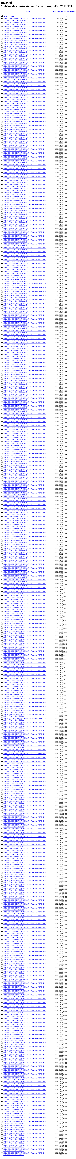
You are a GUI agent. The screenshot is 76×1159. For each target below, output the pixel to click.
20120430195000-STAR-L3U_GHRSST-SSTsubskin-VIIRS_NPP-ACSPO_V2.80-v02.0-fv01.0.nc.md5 (24, 490)
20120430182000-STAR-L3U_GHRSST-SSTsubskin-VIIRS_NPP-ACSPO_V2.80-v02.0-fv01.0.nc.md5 (24, 454)
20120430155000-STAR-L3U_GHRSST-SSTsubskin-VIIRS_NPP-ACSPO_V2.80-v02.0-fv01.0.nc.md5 (24, 395)
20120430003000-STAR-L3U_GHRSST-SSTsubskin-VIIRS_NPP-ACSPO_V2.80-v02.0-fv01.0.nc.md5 (24, 31)
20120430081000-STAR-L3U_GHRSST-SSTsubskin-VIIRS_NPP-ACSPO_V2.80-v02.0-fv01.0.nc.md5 (24, 213)
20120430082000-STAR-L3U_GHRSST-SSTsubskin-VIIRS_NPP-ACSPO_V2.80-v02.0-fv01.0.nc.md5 (24, 217)
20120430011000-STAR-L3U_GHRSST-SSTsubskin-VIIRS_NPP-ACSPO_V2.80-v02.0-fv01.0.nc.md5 (24, 47)
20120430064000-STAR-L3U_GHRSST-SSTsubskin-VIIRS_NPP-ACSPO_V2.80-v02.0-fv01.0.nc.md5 (24, 177)
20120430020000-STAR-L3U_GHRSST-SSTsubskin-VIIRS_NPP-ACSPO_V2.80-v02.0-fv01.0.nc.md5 (24, 67)
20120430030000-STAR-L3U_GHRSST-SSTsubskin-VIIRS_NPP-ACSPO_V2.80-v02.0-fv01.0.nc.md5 (24, 90)
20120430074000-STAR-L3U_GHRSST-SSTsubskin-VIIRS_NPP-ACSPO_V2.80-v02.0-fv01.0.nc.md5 (24, 201)
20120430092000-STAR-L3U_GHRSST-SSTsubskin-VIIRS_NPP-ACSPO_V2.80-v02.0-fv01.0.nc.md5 (24, 241)
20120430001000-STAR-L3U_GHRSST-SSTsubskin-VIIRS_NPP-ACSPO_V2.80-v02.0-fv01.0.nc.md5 (24, 23)
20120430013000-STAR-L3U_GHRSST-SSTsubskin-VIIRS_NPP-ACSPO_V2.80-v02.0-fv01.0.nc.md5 (24, 55)
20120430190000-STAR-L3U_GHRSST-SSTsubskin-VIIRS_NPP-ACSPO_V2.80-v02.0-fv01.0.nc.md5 (24, 470)
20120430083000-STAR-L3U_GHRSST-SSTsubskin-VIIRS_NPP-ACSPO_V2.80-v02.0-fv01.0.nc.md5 (24, 221)
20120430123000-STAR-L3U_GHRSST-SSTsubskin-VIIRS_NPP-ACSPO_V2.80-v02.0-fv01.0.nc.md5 (24, 316)
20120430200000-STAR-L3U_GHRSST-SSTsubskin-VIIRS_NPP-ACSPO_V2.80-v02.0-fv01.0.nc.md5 (24, 494)
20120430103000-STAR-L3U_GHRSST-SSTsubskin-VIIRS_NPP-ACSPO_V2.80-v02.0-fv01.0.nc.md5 (24, 268)
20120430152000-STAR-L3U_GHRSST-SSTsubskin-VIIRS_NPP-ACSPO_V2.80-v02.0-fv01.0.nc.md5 (24, 383)
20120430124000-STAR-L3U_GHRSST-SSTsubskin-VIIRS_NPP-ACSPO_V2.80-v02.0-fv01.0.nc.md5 (24, 320)
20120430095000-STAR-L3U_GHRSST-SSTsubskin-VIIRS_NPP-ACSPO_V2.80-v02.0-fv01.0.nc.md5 (24, 252)
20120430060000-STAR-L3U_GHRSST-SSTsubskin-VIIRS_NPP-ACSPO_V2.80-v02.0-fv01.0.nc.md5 (24, 162)
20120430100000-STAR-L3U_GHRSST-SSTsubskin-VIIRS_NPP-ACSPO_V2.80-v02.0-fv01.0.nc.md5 (24, 256)
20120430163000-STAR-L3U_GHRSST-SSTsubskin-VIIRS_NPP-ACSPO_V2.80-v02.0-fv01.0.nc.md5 (24, 411)
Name (28, 11)
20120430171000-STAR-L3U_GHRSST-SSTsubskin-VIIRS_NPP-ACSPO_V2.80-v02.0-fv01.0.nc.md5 (24, 426)
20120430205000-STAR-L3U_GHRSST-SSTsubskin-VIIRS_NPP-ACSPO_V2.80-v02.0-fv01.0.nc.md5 (24, 513)
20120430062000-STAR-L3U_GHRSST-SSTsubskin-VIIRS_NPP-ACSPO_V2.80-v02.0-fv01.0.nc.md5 (24, 169)
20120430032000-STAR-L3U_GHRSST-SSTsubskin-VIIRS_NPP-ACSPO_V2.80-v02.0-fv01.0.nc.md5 (24, 98)
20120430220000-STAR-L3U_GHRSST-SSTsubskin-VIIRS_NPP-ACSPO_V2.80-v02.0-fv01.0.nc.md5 (24, 541)
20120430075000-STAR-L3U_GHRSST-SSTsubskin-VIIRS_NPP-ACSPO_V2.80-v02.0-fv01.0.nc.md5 (24, 205)
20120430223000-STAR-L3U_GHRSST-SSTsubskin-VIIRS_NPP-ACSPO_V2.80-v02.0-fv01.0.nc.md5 (24, 553)
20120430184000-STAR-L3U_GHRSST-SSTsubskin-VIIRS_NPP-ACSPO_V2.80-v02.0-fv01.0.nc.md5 (24, 462)
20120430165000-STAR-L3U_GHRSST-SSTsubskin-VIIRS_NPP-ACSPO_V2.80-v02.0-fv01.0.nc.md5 (24, 418)
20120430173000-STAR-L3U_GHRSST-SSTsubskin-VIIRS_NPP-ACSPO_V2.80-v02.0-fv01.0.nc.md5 (24, 434)
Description (71, 11)
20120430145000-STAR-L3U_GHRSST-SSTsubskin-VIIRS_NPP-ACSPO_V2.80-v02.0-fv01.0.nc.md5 (24, 371)
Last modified (58, 11)
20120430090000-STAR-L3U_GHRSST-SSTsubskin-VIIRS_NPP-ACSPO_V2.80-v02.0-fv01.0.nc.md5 (24, 233)
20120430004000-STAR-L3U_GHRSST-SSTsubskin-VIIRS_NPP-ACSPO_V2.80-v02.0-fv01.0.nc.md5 (24, 35)
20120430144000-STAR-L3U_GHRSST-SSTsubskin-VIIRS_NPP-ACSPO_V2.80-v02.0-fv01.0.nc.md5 (24, 367)
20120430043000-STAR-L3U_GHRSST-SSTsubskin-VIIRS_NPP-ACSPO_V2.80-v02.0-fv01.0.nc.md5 (24, 126)
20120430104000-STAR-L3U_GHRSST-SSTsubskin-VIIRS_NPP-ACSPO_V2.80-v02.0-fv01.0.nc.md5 (24, 272)
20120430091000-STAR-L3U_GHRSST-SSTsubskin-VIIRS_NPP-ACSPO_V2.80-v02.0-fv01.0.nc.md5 (24, 237)
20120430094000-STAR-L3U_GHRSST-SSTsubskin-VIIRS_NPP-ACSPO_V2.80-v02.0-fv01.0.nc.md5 (24, 248)
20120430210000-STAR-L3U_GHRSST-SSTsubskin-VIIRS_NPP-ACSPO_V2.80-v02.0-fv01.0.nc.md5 (24, 517)
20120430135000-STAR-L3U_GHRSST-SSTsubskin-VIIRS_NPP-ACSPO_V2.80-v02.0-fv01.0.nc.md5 (24, 347)
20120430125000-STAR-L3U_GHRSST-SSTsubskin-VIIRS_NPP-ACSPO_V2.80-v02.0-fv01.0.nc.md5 (24, 324)
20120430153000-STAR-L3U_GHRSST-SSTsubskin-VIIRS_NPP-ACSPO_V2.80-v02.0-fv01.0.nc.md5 (24, 387)
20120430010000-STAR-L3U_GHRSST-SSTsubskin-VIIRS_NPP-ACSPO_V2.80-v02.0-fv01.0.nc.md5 (24, 43)
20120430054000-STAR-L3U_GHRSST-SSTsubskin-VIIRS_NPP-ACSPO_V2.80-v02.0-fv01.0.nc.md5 (24, 154)
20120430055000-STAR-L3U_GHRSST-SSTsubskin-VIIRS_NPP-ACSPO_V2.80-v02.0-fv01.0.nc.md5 (24, 158)
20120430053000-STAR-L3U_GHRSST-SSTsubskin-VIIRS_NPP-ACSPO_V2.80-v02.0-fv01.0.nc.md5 (24, 150)
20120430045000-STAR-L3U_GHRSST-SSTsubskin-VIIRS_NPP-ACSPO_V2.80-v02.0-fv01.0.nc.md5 (24, 134)
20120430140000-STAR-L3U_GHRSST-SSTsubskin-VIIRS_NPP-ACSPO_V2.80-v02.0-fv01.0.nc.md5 (24, 351)
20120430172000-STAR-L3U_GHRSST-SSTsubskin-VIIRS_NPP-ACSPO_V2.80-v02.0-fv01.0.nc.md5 (24, 430)
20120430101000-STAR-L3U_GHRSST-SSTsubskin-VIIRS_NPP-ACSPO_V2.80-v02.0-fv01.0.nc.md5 (24, 260)
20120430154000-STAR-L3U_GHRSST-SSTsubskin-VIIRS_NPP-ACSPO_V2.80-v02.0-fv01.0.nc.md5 (24, 391)
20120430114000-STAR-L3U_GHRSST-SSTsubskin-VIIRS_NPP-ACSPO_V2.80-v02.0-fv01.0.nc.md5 (24, 296)
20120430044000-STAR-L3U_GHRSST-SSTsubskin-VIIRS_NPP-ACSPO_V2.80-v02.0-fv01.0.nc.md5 (24, 130)
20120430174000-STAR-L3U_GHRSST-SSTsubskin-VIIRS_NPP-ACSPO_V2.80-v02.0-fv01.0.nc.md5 (24, 438)
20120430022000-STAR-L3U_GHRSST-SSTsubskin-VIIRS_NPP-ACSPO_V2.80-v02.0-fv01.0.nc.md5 (24, 75)
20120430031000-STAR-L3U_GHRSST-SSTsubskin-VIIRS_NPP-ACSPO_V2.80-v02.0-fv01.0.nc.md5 (24, 94)
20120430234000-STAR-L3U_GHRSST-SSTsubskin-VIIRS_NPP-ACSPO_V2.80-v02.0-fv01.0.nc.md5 (24, 581)
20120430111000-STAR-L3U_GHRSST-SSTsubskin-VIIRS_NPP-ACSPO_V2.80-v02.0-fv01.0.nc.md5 (24, 284)
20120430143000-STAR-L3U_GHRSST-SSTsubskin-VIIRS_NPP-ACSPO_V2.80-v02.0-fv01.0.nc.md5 (24, 363)
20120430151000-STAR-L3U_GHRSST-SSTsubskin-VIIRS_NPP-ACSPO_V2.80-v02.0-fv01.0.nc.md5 (24, 379)
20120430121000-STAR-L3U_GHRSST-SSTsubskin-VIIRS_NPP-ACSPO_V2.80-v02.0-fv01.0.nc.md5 (24, 308)
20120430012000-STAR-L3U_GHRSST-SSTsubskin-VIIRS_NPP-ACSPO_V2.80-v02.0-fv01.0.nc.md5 (24, 51)
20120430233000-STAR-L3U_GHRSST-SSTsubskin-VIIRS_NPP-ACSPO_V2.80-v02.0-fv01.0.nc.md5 (24, 577)
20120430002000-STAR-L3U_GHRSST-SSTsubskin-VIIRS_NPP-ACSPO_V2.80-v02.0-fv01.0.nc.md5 (24, 27)
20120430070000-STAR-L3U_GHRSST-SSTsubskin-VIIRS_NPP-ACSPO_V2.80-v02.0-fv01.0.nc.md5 (24, 185)
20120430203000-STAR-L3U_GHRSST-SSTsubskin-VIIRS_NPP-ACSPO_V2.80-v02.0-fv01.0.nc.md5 (24, 505)
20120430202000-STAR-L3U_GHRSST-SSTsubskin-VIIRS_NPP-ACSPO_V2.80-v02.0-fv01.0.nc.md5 (24, 501)
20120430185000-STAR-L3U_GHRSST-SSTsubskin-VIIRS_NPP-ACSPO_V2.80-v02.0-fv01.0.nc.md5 (24, 466)
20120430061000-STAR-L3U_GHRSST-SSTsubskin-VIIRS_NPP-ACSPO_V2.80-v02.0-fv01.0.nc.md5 (24, 165)
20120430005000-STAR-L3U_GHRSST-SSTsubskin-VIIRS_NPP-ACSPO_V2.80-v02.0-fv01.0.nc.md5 (24, 39)
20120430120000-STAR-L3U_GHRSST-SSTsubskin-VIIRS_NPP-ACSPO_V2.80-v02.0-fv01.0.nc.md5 (24, 304)
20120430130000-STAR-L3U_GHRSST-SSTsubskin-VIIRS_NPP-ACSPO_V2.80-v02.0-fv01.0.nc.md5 (24, 328)
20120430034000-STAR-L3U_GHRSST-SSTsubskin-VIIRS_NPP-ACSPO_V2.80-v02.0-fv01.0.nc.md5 (24, 106)
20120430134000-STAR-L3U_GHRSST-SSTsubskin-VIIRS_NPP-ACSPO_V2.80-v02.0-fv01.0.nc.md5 (24, 343)
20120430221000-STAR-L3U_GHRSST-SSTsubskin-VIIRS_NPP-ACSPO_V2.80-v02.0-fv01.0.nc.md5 (24, 545)
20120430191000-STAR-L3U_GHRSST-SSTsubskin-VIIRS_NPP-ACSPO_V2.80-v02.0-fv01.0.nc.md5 (24, 474)
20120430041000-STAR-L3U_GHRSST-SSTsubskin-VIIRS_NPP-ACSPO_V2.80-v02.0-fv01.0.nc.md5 (24, 118)
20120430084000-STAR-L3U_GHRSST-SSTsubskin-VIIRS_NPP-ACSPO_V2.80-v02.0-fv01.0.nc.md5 (24, 225)
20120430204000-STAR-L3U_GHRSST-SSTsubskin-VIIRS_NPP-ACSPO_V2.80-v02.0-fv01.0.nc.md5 (24, 509)
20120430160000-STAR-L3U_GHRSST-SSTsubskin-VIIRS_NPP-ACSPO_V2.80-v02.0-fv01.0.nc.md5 (24, 399)
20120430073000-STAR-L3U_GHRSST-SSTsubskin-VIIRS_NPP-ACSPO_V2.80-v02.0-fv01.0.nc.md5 (24, 197)
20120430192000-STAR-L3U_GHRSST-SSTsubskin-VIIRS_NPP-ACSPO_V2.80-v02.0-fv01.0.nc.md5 (24, 478)
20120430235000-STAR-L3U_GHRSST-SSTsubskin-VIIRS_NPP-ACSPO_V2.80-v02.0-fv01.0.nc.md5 (24, 584)
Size (65, 11)
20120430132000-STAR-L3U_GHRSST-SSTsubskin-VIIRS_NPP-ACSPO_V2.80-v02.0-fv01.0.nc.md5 (24, 335)
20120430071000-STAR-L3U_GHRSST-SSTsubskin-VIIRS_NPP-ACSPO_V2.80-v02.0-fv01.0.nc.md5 (24, 189)
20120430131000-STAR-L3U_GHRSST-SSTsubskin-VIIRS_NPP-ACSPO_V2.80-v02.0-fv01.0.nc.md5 (24, 332)
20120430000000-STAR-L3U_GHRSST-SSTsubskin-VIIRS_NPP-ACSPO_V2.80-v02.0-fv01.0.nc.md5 (24, 19)
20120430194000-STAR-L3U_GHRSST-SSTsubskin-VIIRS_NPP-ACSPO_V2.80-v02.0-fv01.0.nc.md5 (24, 486)
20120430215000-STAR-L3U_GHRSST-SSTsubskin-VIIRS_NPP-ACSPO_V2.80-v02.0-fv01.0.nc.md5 (24, 537)
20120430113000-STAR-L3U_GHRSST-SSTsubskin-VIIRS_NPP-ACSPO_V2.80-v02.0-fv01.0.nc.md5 (24, 292)
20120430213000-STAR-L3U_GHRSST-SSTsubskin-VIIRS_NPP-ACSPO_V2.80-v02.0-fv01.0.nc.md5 (24, 529)
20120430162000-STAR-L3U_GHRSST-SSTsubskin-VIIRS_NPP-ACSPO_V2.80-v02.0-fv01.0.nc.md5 (24, 407)
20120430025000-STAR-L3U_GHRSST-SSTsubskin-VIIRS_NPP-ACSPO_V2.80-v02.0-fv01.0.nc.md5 (24, 86)
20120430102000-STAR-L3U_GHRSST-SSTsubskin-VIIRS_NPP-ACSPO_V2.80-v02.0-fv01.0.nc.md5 (24, 264)
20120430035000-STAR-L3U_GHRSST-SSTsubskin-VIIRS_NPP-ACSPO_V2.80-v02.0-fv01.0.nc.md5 (24, 110)
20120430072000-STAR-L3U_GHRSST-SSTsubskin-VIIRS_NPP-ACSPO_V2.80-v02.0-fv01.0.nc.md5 (24, 193)
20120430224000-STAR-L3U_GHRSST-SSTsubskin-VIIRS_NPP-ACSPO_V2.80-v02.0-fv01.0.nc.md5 (24, 557)
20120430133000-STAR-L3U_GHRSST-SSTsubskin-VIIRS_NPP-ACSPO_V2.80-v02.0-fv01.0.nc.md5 (24, 339)
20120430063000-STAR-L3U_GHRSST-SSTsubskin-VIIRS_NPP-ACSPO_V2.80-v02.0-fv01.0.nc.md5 (24, 173)
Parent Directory (8, 16)
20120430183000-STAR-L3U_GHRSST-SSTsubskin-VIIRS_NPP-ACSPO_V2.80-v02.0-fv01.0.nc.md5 (24, 458)
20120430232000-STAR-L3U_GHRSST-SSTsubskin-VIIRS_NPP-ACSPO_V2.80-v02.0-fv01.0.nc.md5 (24, 573)
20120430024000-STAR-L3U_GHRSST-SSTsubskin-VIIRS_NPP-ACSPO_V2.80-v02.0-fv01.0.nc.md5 (24, 82)
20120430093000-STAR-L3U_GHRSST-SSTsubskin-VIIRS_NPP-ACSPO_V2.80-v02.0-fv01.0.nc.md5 (24, 245)
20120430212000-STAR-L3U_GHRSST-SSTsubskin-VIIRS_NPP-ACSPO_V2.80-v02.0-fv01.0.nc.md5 (24, 525)
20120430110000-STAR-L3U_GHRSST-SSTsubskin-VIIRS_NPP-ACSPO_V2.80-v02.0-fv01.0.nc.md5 (24, 280)
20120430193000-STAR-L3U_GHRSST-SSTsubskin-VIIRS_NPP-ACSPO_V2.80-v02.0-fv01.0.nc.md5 (24, 482)
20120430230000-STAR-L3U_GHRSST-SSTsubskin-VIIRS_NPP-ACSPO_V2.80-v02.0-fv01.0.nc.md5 (24, 565)
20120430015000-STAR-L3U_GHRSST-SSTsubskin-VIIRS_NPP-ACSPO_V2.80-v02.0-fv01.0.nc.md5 (24, 63)
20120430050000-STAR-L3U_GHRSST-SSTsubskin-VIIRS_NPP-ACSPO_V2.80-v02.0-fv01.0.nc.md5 (24, 138)
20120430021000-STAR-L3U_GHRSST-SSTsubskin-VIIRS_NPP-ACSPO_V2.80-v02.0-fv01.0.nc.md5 (24, 71)
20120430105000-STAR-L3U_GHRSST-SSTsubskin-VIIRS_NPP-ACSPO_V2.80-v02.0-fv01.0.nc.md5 (24, 276)
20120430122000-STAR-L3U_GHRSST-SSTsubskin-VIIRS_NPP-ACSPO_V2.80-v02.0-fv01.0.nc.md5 (24, 312)
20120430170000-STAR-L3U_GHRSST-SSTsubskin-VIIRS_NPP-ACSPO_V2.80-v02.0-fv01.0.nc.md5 (24, 422)
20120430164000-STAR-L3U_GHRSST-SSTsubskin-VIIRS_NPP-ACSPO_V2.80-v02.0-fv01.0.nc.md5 (24, 415)
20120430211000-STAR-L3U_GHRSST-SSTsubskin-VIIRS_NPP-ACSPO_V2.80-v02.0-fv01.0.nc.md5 (24, 521)
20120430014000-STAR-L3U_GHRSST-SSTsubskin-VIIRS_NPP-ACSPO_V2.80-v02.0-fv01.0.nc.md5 (24, 59)
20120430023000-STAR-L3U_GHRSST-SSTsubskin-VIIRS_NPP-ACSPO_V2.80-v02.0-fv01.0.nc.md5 (24, 79)
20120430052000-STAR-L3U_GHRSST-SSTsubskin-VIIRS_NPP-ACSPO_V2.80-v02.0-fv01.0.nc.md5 (24, 146)
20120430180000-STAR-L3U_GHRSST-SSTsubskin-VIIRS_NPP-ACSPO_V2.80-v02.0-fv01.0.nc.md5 (24, 446)
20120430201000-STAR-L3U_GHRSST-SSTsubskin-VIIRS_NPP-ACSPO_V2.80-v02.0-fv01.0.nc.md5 (24, 498)
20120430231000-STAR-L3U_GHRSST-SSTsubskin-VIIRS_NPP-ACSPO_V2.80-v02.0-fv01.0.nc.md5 (24, 569)
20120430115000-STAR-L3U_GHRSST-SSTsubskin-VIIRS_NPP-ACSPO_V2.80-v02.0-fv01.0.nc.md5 (24, 300)
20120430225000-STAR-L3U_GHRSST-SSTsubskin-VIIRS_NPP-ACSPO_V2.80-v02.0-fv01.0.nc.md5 (24, 561)
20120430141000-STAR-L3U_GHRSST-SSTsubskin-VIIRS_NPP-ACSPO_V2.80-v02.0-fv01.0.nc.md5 (24, 355)
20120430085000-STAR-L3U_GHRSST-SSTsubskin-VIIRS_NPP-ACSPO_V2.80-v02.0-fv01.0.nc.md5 (24, 229)
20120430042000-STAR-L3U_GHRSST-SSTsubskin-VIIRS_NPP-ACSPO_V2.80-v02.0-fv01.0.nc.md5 (24, 122)
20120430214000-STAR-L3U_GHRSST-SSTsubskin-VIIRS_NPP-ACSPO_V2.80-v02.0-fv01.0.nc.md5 (24, 533)
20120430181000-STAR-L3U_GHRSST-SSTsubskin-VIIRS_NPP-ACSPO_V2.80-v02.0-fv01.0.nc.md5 (24, 450)
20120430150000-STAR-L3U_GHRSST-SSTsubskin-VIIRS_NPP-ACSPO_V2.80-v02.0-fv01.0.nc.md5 (24, 375)
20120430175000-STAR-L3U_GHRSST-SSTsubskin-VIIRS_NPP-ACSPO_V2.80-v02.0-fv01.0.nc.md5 (24, 442)
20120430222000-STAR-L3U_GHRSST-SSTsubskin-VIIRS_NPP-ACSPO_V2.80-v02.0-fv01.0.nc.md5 (24, 549)
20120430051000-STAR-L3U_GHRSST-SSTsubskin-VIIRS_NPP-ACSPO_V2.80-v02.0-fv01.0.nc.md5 (24, 142)
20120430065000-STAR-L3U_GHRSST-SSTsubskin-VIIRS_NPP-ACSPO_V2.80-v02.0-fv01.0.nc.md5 (24, 181)
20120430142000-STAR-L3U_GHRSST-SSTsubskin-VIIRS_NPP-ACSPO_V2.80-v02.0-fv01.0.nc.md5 (24, 359)
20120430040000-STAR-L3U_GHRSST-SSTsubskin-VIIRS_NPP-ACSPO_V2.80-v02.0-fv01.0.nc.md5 (24, 114)
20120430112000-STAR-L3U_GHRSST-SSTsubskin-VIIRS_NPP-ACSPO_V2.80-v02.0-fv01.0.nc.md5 (24, 288)
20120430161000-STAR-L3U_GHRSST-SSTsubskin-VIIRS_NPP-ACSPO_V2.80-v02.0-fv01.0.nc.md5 (24, 403)
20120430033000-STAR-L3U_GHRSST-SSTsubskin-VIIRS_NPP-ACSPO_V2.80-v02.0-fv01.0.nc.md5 (24, 102)
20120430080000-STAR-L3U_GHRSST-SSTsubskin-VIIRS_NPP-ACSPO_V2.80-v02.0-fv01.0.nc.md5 (24, 209)
